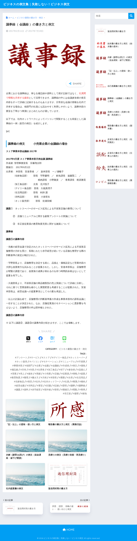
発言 (30, 381)
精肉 (83, 381)
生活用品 (81, 377)
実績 (38, 373)
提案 (83, 373)
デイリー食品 (59, 357)
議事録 (82, 385)
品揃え (82, 369)
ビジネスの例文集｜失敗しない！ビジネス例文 (38, 4)
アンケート (21, 357)
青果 (83, 389)
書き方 (35, 377)
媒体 (30, 373)
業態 (62, 377)
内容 (32, 369)
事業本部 (18, 365)
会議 (46, 365)
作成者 (66, 365)
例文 (75, 365)
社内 (38, 381)
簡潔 (75, 381)
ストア (46, 357)
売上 (22, 373)
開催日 (66, 389)
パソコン (35, 361)
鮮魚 (85, 393)
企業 (38, 365)
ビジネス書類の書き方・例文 (73, 349)
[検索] (131, 16)
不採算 (82, 361)
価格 (83, 365)
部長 (57, 389)
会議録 (55, 365)
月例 (44, 377)
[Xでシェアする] (28, 339)
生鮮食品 (19, 381)
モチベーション (50, 361)
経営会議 (20, 385)
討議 (49, 385)
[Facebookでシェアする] (40, 339)
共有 (24, 369)
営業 (14, 373)
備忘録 (15, 369)
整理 (26, 377)
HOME (69, 529)
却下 (62, 369)
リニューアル (68, 361)
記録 (57, 385)
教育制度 (16, 377)
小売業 (47, 373)
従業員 (66, 373)
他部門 (29, 365)
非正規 (67, 393)
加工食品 (52, 369)
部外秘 (47, 389)
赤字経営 (36, 389)
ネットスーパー (77, 357)
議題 (18, 389)
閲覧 (75, 389)
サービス (35, 357)
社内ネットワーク (52, 381)
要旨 (40, 385)
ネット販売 (21, 361)
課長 (65, 385)
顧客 (77, 393)
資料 (26, 389)
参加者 (71, 369)
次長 (70, 377)
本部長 (53, 377)
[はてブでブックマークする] (52, 339)
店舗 (57, 373)
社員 (67, 381)
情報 (75, 373)
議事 (73, 385)
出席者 (41, 369)
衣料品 (31, 385)
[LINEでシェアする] (64, 339)
